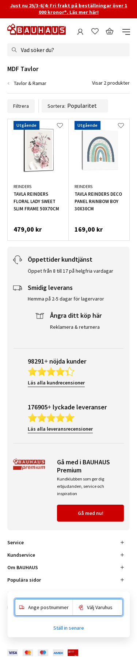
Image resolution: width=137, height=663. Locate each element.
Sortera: (74, 106)
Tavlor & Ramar (30, 83)
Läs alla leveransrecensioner (60, 429)
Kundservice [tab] (21, 555)
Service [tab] (15, 542)
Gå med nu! (90, 513)
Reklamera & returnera (75, 327)
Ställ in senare (68, 628)
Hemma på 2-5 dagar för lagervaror (66, 298)
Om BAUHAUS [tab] (22, 567)
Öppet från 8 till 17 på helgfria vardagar (70, 271)
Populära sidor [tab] (24, 580)
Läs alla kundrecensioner (56, 382)
